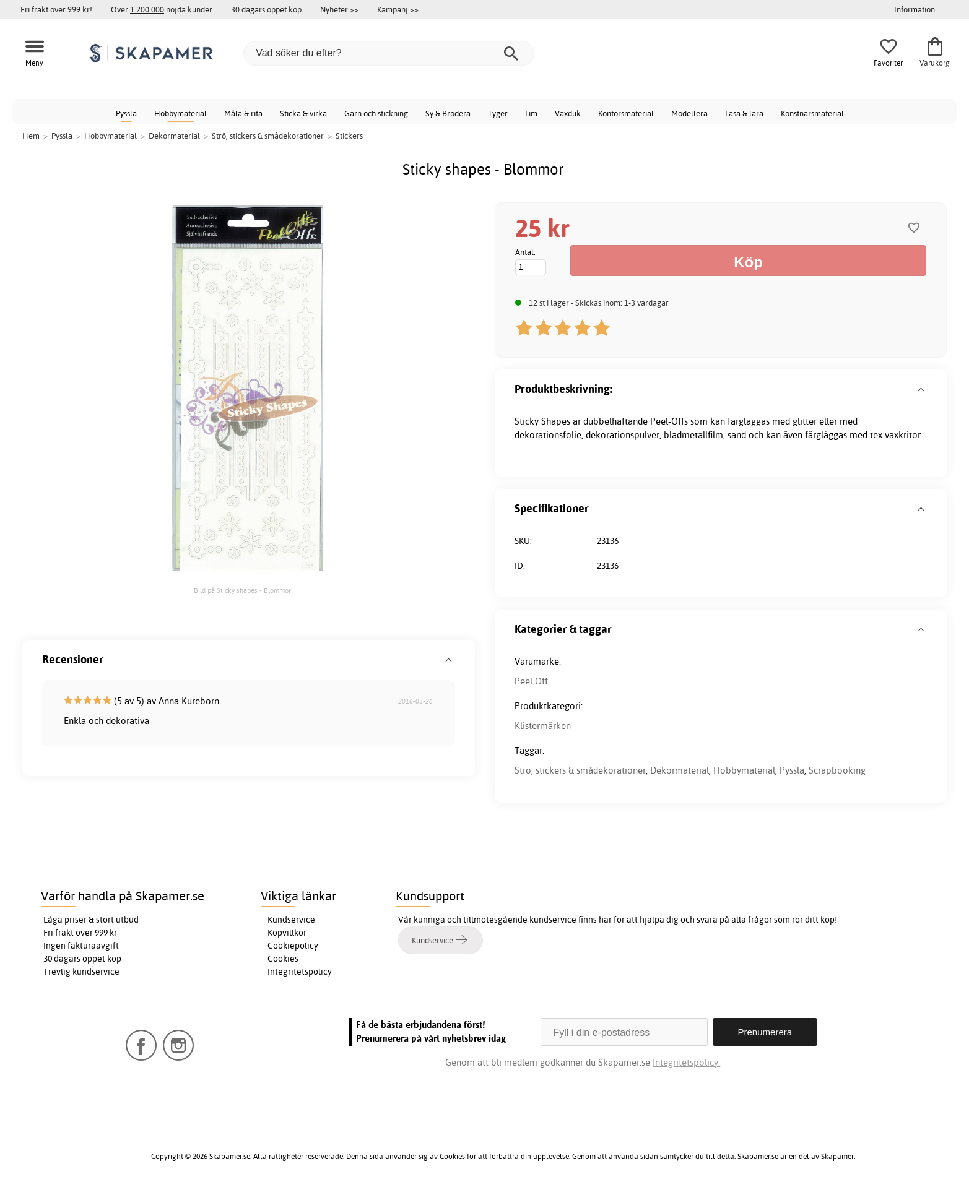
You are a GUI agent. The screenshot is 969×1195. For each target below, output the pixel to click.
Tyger (498, 113)
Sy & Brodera (448, 113)
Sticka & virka (303, 113)
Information (914, 9)
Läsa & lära (744, 113)
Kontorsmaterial (626, 113)
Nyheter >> (339, 9)
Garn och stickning (376, 113)
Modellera (689, 113)
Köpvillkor (286, 932)
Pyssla (126, 113)
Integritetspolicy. (686, 1062)
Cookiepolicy (292, 945)
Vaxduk (568, 113)
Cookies (282, 958)
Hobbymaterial (180, 113)
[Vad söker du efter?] (388, 53)
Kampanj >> (398, 9)
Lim (531, 113)
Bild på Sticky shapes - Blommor (242, 590)
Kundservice (291, 919)
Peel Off (531, 681)
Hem (31, 135)
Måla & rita (243, 113)
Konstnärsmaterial (812, 113)
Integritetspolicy (299, 971)
